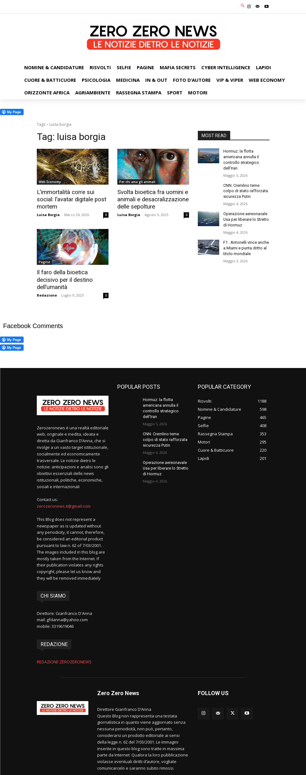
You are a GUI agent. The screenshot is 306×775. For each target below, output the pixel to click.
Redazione (47, 286)
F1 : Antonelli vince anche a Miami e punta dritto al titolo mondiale (245, 244)
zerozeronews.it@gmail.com (64, 497)
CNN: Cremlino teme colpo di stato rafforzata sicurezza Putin (246, 189)
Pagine (44, 261)
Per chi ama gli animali (137, 182)
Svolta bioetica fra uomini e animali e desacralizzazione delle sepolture (150, 199)
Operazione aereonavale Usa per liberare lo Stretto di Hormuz (245, 216)
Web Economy (50, 182)
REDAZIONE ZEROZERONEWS (64, 652)
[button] (242, 6)
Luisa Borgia (48, 206)
